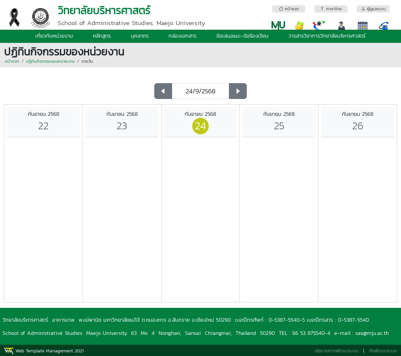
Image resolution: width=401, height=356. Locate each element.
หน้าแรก (12, 61)
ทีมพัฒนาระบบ (383, 350)
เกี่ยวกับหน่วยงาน (54, 36)
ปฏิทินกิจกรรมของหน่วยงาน (50, 61)
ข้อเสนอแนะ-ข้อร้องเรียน (242, 36)
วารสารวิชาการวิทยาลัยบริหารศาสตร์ (327, 36)
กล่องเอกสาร (182, 36)
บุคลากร (140, 36)
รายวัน (87, 61)
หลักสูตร (102, 36)
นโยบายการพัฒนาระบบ (336, 350)
